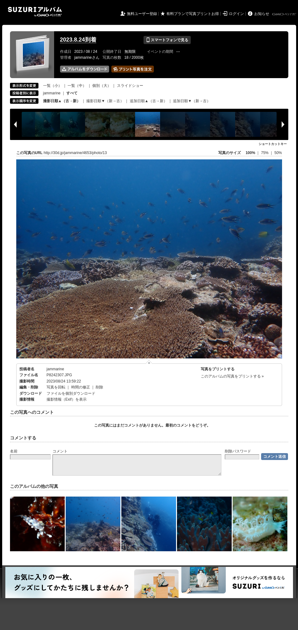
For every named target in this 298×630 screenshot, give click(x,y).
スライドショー (130, 85)
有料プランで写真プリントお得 (192, 14)
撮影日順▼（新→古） (105, 101)
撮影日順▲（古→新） (62, 101)
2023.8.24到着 (78, 40)
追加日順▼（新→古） (191, 101)
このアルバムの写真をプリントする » (232, 376)
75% (265, 153)
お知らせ (261, 14)
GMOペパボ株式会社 (284, 14)
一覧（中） (77, 85)
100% (250, 153)
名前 (14, 451)
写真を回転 (56, 387)
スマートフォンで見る (167, 40)
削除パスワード (238, 451)
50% (278, 153)
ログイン (236, 14)
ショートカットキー (273, 144)
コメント (60, 451)
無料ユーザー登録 (142, 14)
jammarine (52, 93)
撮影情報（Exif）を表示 (67, 399)
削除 (99, 387)
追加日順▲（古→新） (148, 101)
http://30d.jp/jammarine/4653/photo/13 (75, 153)
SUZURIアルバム (35, 11)
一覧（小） (52, 85)
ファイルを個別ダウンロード (71, 393)
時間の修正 (80, 387)
